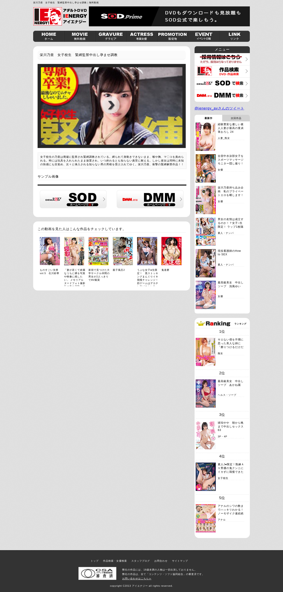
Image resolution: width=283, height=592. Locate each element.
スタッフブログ (140, 560)
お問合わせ (161, 560)
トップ (95, 560)
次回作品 (236, 118)
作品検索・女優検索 (115, 560)
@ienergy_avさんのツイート (219, 108)
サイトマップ (180, 560)
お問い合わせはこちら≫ (136, 578)
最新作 (208, 118)
